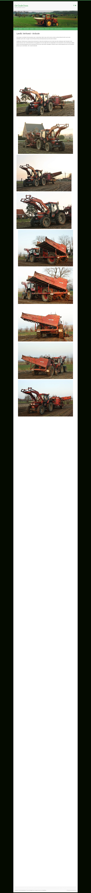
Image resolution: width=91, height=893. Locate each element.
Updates (20, 28)
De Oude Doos (21, 5)
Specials (31, 28)
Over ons (47, 28)
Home (16, 28)
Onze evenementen (58, 28)
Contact (51, 28)
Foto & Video (26, 28)
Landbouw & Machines (39, 28)
